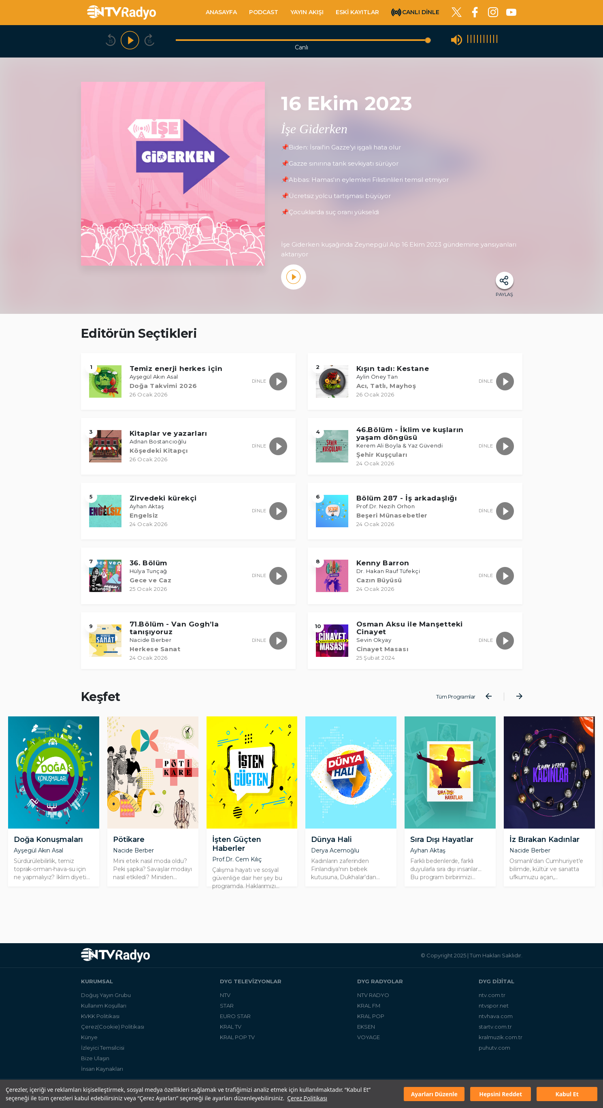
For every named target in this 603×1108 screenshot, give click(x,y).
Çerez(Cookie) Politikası (112, 1029)
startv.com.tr (495, 1029)
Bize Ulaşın (95, 1061)
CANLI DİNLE (420, 11)
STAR (227, 1008)
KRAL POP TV (237, 1040)
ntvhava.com (496, 1019)
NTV (225, 998)
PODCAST (263, 12)
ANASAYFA (221, 12)
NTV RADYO (373, 998)
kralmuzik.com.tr (500, 1040)
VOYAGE (368, 1040)
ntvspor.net (494, 1008)
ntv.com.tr (492, 998)
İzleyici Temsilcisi (102, 1050)
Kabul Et (566, 1094)
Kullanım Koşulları (103, 1008)
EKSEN (366, 1029)
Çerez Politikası (307, 1098)
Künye (89, 1040)
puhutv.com (494, 1050)
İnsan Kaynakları (102, 1071)
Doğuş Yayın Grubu (106, 998)
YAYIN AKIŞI (307, 12)
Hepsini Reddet (500, 1094)
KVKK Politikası (100, 1019)
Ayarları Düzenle (434, 1094)
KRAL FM (368, 1008)
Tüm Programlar (455, 696)
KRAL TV (230, 1029)
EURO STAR (235, 1019)
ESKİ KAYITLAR (357, 12)
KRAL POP (370, 1019)
